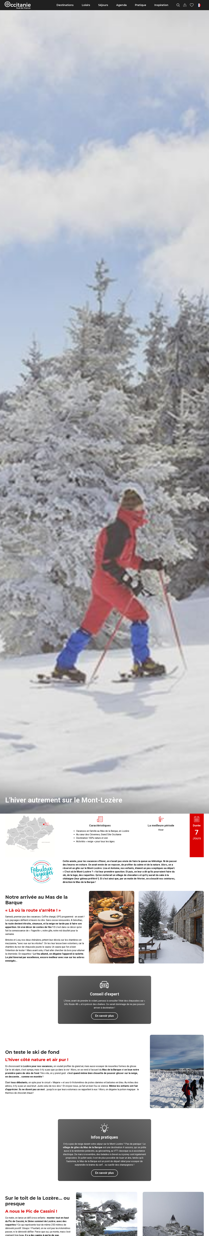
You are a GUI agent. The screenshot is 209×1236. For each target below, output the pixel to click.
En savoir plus (104, 1015)
